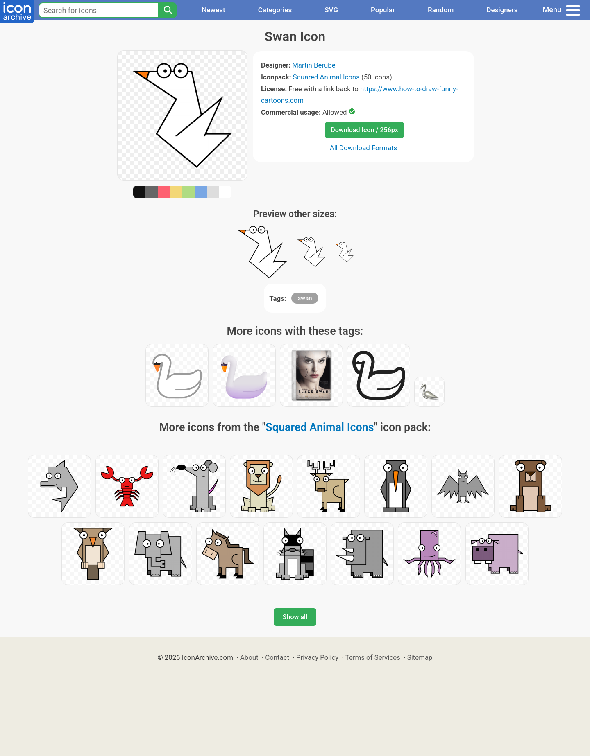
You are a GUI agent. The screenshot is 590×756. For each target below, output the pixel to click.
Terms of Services (372, 657)
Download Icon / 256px (364, 130)
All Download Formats (363, 148)
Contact (277, 657)
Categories (275, 10)
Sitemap (420, 657)
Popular (383, 10)
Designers (501, 10)
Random (441, 10)
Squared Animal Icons (326, 77)
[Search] (167, 10)
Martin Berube (314, 65)
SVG (331, 10)
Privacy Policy (317, 657)
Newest (213, 10)
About (249, 657)
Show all (295, 617)
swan (304, 298)
